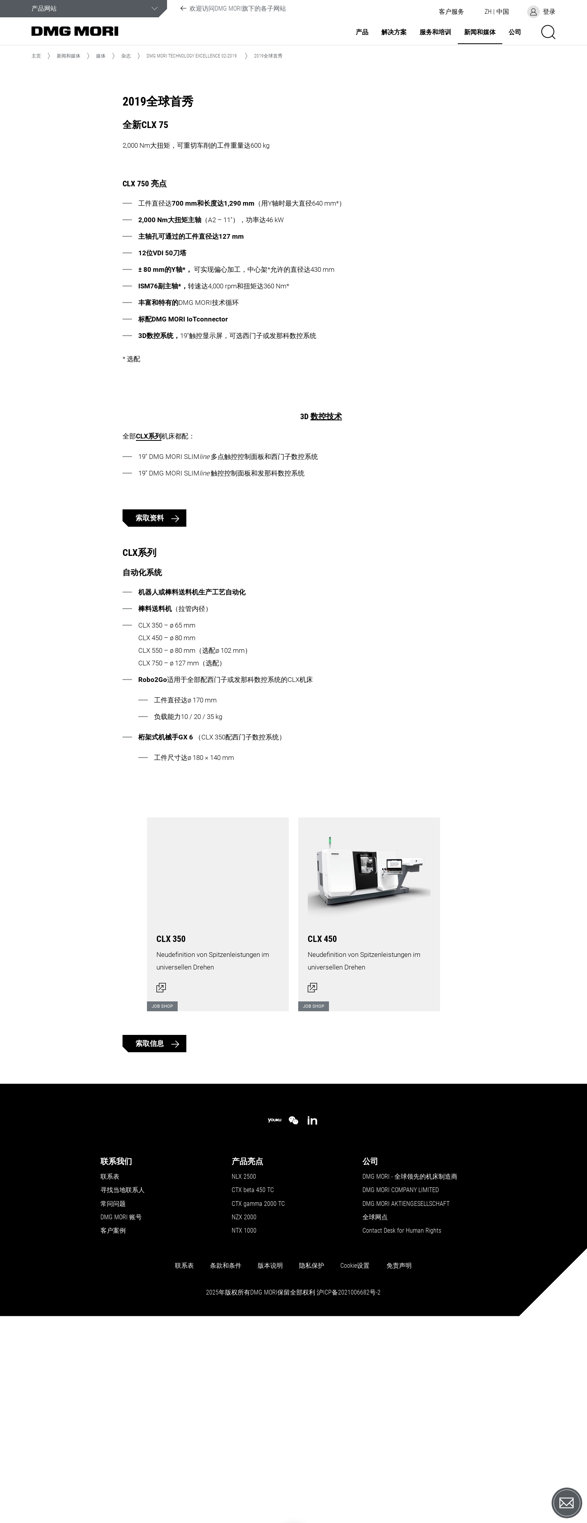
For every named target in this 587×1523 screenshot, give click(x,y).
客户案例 (113, 1429)
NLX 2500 (244, 1374)
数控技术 (326, 576)
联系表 (109, 1374)
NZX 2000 (244, 1415)
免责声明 (399, 1463)
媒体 (101, 56)
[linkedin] (312, 1319)
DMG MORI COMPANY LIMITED (400, 1388)
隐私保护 (311, 1463)
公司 (515, 32)
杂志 (126, 56)
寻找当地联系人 (122, 1388)
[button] (451, 12)
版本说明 (270, 1463)
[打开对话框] (218, 1108)
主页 (36, 56)
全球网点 (375, 1415)
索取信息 (150, 1242)
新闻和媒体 (480, 32)
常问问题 (113, 1402)
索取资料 (150, 704)
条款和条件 (225, 1463)
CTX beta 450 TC (253, 1388)
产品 (362, 32)
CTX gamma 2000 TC (258, 1402)
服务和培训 (435, 32)
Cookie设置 (355, 1463)
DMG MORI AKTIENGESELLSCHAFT (406, 1402)
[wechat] (293, 1319)
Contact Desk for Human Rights (401, 1429)
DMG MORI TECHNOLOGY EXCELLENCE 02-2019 (192, 56)
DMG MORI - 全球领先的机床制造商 (409, 1374)
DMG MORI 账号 (121, 1415)
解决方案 (394, 32)
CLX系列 (326, 596)
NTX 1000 (244, 1429)
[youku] (274, 1318)
